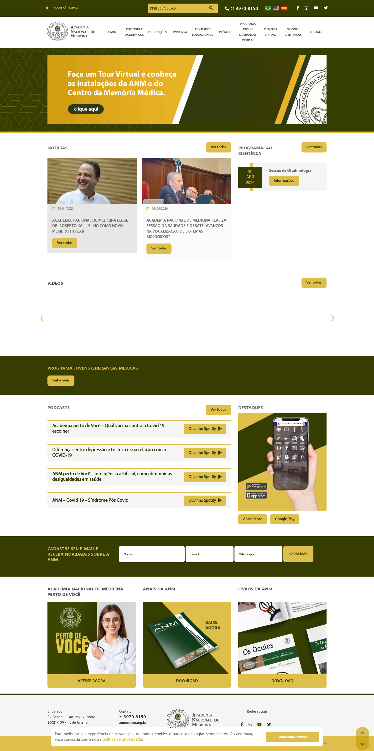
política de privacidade (122, 740)
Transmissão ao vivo (62, 8)
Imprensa (180, 32)
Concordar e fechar (292, 737)
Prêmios (225, 32)
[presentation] (41, 318)
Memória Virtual (270, 32)
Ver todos (218, 410)
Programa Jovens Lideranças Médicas (247, 32)
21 (241, 9)
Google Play (285, 519)
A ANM (112, 32)
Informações (284, 181)
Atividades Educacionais (202, 32)
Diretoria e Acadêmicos (134, 32)
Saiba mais (61, 380)
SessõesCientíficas (293, 32)
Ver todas (218, 147)
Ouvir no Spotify (205, 428)
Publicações (157, 32)
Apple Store (252, 519)
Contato (315, 32)
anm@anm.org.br (132, 723)
